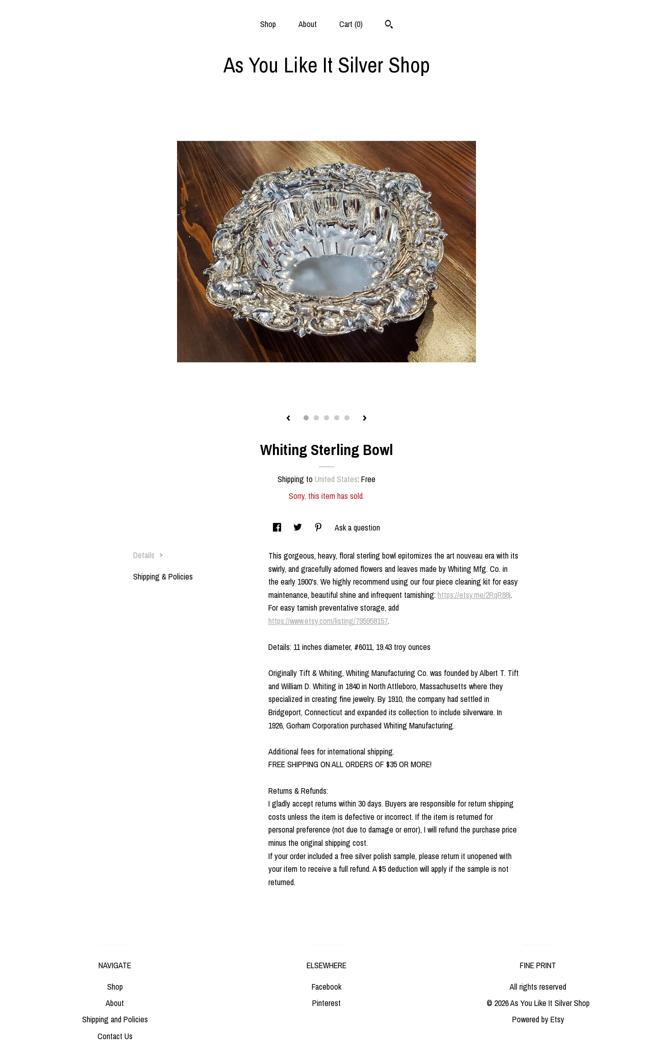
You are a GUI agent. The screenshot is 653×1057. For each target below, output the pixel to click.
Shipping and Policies (115, 1019)
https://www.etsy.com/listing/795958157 (328, 620)
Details (148, 555)
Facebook (326, 986)
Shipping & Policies (163, 576)
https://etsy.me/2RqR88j (474, 594)
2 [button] (316, 417)
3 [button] (326, 417)
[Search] (389, 25)
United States (336, 479)
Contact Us (115, 1036)
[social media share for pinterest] (319, 527)
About (307, 24)
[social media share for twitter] (298, 527)
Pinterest (326, 1003)
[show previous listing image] (288, 418)
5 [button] (346, 417)
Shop (268, 24)
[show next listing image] (364, 418)
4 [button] (336, 417)
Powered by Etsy (538, 1019)
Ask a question (357, 527)
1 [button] (306, 417)
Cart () (351, 24)
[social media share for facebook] (278, 527)
